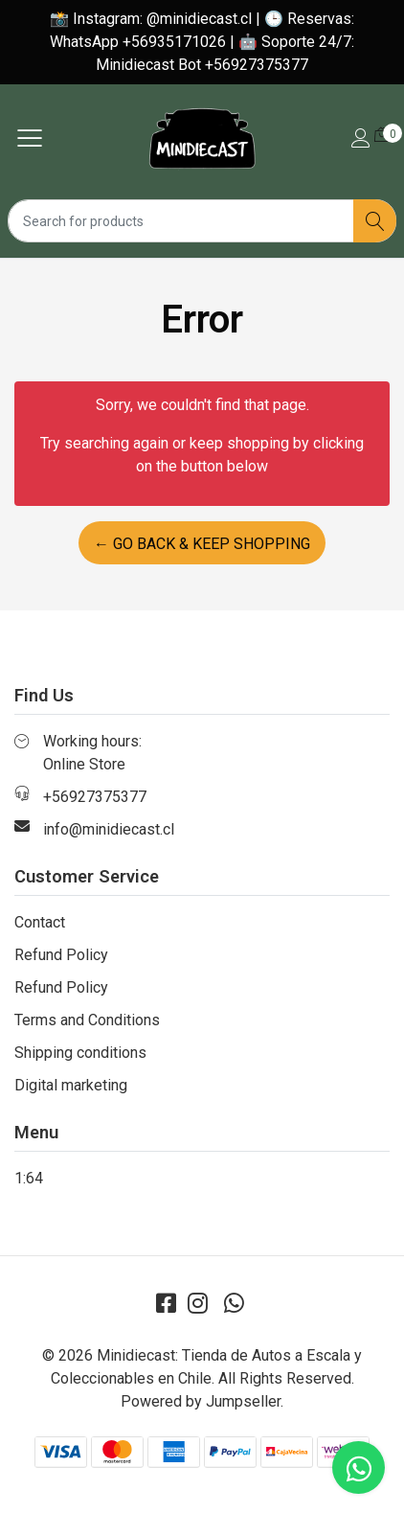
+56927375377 (94, 797)
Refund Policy (61, 955)
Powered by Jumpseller (201, 1401)
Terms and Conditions (87, 1020)
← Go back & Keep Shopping (202, 544)
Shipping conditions (80, 1052)
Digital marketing (70, 1085)
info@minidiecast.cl (108, 829)
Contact (39, 922)
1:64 (28, 1178)
